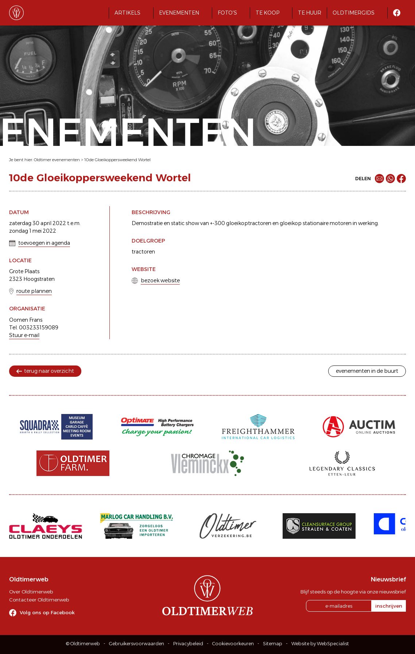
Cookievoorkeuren (233, 643)
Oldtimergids (354, 12)
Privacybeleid (188, 643)
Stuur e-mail (24, 335)
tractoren (143, 251)
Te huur (309, 12)
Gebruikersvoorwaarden (136, 643)
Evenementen (179, 12)
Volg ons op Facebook (47, 612)
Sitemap (272, 643)
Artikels (127, 12)
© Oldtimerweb (83, 643)
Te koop (267, 12)
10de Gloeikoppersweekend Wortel (117, 159)
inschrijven (388, 606)
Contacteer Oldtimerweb (39, 600)
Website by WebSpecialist (320, 643)
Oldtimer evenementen (57, 159)
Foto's (227, 12)
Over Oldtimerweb (31, 592)
